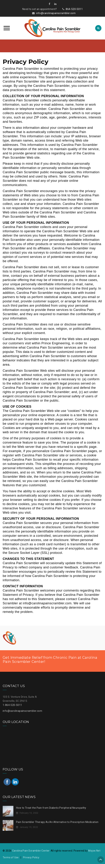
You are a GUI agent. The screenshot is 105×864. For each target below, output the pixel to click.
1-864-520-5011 (12, 705)
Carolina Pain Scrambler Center (30, 850)
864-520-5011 (74, 9)
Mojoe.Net (94, 850)
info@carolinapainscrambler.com (56, 13)
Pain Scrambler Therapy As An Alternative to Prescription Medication (57, 822)
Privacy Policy (31, 857)
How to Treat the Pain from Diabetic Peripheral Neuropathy (51, 807)
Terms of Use (11, 857)
